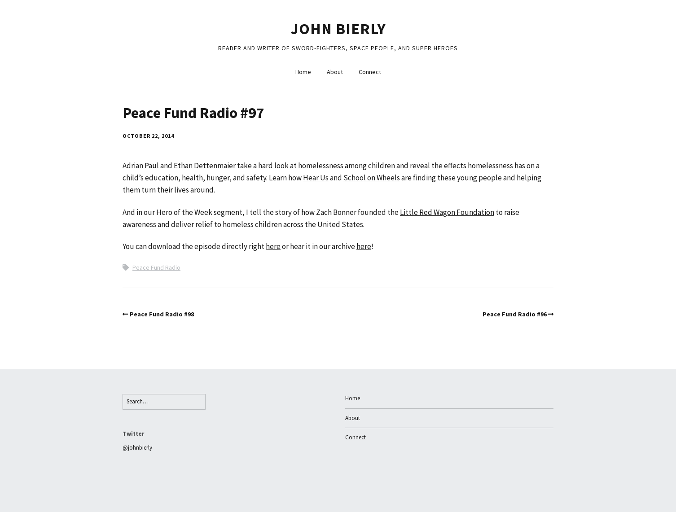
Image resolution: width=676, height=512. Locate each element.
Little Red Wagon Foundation (447, 212)
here (273, 246)
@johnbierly (137, 447)
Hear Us (316, 178)
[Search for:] (164, 402)
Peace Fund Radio (156, 267)
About (335, 72)
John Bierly (338, 28)
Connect (370, 72)
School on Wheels (371, 178)
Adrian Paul (141, 166)
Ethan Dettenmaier (205, 166)
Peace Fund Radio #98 (162, 314)
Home (303, 72)
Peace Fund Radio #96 (515, 314)
